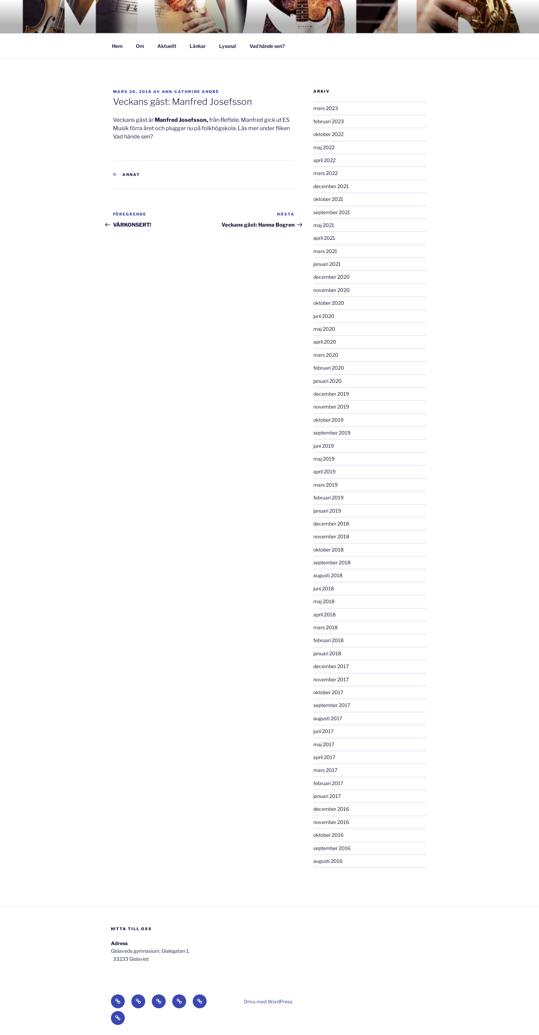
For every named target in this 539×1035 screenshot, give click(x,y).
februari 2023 (328, 121)
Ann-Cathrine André (190, 91)
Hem (117, 46)
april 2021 (324, 238)
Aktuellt (166, 46)
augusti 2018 (327, 575)
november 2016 (331, 822)
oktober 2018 (328, 550)
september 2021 (331, 212)
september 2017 (331, 705)
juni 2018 (323, 588)
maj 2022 (323, 147)
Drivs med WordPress (268, 1001)
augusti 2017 (327, 718)
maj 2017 (323, 744)
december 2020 (331, 277)
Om (140, 46)
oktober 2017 (328, 692)
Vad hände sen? (267, 46)
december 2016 (331, 809)
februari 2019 (328, 497)
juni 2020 (323, 316)
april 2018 (324, 614)
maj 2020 (324, 329)
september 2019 (331, 433)
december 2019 (331, 394)
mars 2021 (325, 251)
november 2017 (331, 679)
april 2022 (324, 160)
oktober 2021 (328, 199)
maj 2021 (323, 225)
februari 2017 (328, 783)
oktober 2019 (328, 420)
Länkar (198, 46)
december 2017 (331, 666)
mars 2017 (325, 770)
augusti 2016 (327, 861)
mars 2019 (325, 485)
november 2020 (331, 290)
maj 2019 (323, 459)
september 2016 (331, 848)
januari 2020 (327, 381)
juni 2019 (323, 446)
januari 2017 (327, 796)
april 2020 (324, 342)
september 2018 (331, 562)
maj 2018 (323, 601)
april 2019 (324, 471)
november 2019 (331, 407)
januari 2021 (327, 264)
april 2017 (324, 757)
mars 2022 (325, 173)
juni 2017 (323, 731)
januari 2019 (327, 511)
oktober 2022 (328, 134)
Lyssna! (227, 46)
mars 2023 (325, 108)
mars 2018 (325, 627)
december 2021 (331, 186)
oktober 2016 (328, 835)
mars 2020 (325, 355)
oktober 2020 (328, 303)
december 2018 (331, 524)
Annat (131, 174)
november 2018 (331, 536)
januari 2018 (327, 653)
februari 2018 (328, 640)
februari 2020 (328, 368)
